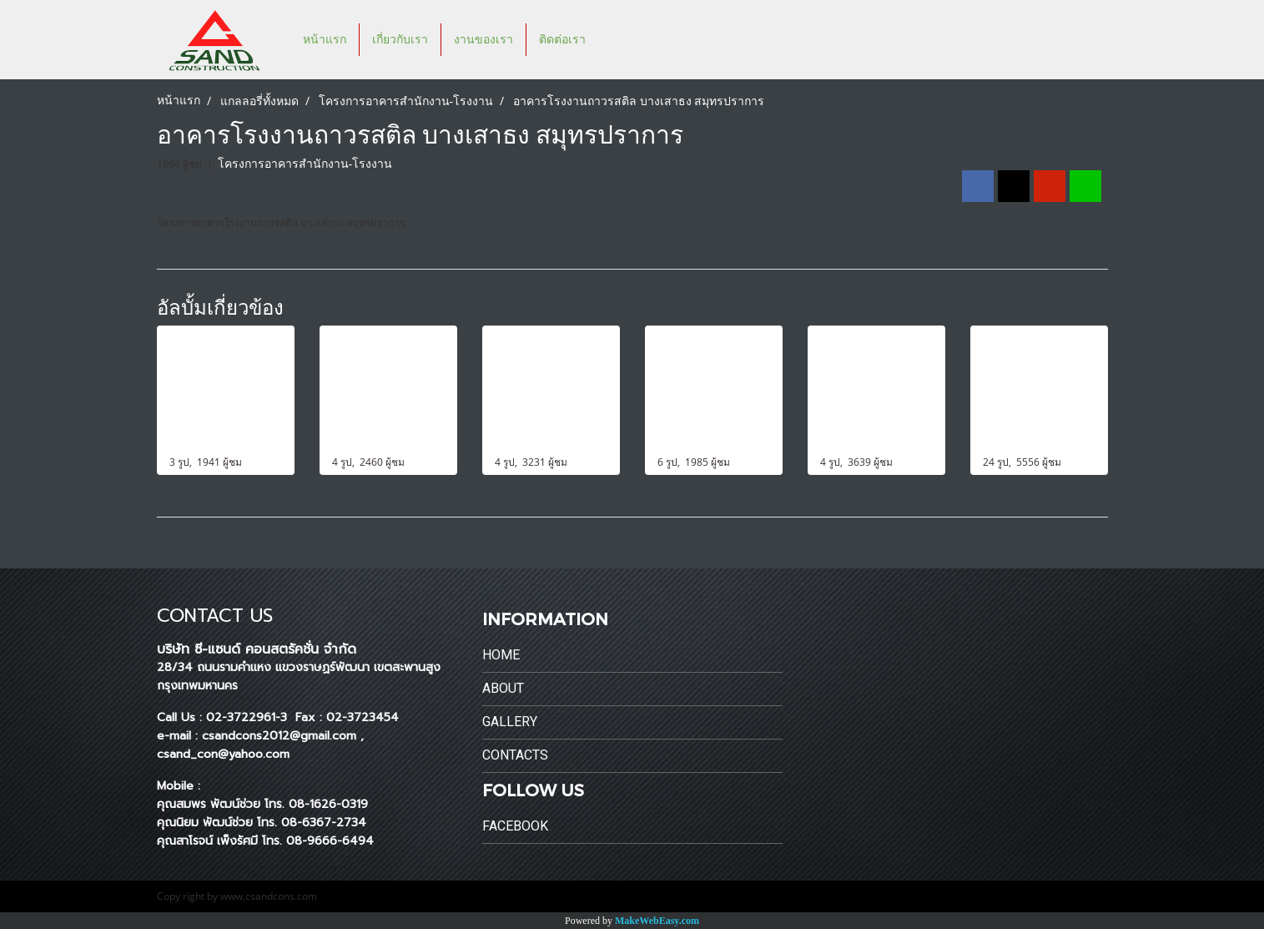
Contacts (515, 755)
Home (501, 655)
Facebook (515, 826)
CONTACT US (215, 615)
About (503, 688)
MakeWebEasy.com (657, 920)
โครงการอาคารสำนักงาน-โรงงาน (305, 164)
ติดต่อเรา (562, 39)
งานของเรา (483, 39)
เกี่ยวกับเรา (400, 39)
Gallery (509, 722)
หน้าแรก (324, 39)
